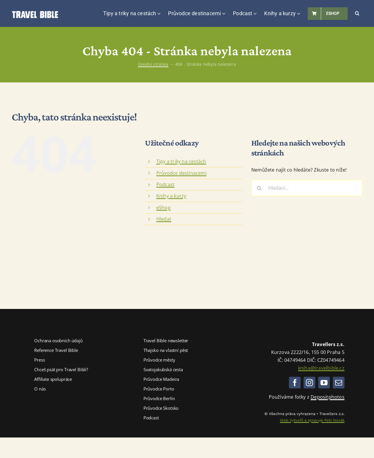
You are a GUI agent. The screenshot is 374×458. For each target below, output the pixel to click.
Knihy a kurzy (171, 196)
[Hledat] (259, 188)
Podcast (165, 184)
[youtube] (324, 382)
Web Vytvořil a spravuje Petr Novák (312, 420)
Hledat (163, 219)
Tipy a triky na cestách (181, 161)
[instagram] (309, 382)
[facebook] (295, 382)
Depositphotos (327, 397)
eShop (163, 207)
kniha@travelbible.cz (321, 368)
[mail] (338, 382)
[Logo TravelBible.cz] (35, 13)
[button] (357, 13)
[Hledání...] (306, 188)
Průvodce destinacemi (181, 173)
